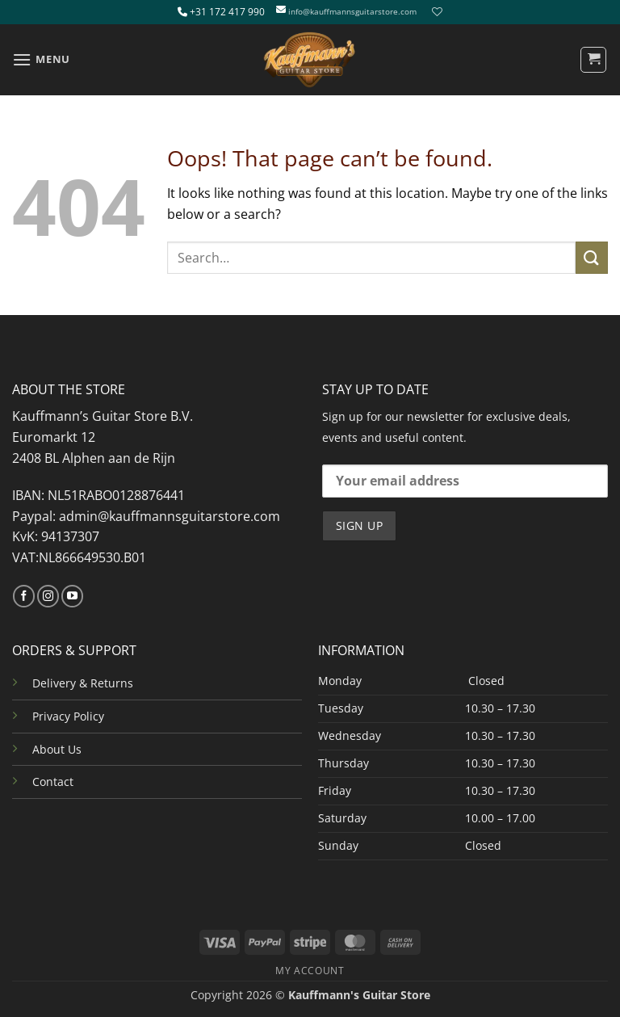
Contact (52, 781)
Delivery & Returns (82, 683)
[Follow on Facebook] (24, 596)
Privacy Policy (68, 716)
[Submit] (592, 257)
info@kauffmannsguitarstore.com (352, 11)
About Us (57, 749)
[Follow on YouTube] (72, 596)
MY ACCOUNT (309, 970)
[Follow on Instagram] (48, 596)
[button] (41, 59)
